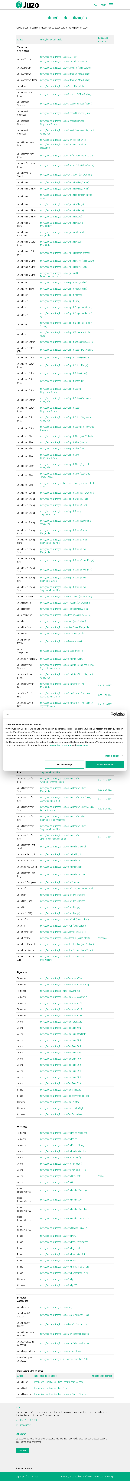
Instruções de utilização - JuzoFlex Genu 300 (60, 1065)
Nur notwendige (64, 764)
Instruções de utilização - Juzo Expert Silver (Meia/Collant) (66, 436)
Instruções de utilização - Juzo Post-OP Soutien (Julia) (64, 1324)
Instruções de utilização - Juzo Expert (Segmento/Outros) (66, 307)
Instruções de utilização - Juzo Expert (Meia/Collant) (63, 282)
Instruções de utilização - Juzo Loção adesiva (60, 1351)
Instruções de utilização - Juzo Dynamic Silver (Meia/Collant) (67, 260)
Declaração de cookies (71, 1476)
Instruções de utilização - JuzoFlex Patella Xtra (61, 1021)
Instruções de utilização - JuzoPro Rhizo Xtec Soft (63, 1254)
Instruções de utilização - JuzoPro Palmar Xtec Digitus (64, 1266)
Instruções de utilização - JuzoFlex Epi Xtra (59, 1102)
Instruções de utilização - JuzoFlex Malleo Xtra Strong (64, 984)
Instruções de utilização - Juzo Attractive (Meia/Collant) (65, 74)
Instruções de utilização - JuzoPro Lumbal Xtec (61, 1199)
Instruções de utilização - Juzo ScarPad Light (60, 854)
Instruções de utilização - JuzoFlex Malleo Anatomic (63, 997)
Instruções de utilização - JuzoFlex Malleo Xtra (61, 978)
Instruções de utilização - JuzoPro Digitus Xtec (61, 1248)
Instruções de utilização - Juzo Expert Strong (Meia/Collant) (67, 492)
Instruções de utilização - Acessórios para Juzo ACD (64, 1359)
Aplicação (102, 938)
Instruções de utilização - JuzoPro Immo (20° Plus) (63, 1170)
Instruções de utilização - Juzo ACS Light (58, 57)
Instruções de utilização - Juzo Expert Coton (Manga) (64, 365)
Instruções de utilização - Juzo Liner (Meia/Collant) (63, 621)
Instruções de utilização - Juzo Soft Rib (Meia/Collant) (64, 919)
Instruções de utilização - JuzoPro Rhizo (58, 1260)
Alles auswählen (105, 764)
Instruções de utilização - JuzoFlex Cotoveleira (61, 1114)
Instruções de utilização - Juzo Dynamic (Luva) (61, 216)
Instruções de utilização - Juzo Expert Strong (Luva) (63, 505)
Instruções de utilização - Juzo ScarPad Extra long (62, 874)
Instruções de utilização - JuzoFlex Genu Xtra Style (63, 1034)
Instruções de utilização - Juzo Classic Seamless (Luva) (65, 113)
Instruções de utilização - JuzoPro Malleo (58, 1139)
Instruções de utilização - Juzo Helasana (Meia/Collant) (65, 602)
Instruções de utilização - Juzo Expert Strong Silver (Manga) (67, 560)
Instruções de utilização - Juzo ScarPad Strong (61, 866)
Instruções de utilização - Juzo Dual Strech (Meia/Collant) (66, 174)
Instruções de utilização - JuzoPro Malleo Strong (62, 1145)
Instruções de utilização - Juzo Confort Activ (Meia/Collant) (66, 155)
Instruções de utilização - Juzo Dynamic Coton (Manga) (65, 253)
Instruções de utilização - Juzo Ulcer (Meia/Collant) (63, 932)
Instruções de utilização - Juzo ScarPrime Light (61, 658)
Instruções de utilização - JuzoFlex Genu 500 (60, 1040)
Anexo (101, 1176)
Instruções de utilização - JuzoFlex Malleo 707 (61, 1015)
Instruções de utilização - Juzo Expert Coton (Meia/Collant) (66, 349)
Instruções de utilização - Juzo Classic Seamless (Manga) (66, 103)
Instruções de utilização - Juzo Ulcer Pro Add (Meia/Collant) (67, 944)
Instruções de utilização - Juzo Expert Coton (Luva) (63, 381)
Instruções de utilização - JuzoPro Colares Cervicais (63, 1228)
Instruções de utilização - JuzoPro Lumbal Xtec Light (63, 1190)
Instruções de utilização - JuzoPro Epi (57, 1279)
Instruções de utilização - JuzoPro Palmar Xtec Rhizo (64, 1273)
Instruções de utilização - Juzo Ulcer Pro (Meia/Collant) (65, 938)
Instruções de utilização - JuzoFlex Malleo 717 (61, 1009)
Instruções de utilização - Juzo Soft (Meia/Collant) (62, 895)
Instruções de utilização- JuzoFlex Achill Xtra (60, 990)
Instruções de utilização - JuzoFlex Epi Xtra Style (62, 1108)
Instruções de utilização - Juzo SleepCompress (61, 650)
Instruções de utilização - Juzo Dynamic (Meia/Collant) (64, 182)
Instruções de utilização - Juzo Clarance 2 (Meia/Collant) (65, 94)
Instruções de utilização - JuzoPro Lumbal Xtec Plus (63, 1209)
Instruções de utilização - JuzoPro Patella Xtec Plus (63, 1151)
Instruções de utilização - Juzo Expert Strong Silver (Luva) (66, 569)
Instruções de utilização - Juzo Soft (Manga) (60, 907)
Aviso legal (109, 1476)
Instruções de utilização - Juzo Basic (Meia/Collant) (63, 86)
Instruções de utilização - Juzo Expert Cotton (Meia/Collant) (67, 342)
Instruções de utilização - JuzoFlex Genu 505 (60, 1046)
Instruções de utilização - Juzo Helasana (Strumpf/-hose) (60, 1394)
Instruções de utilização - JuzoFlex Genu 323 (60, 1071)
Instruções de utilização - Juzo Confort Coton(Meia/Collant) (67, 165)
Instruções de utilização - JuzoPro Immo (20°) (61, 1163)
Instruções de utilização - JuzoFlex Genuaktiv (60, 1052)
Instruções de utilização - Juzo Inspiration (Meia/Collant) (65, 615)
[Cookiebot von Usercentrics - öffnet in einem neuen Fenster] (113, 714)
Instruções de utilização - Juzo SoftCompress (61, 882)
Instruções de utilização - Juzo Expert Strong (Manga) (64, 499)
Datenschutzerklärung (60, 745)
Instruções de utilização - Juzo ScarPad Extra (60, 860)
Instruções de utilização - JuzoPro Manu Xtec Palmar (64, 1242)
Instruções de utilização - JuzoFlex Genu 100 (60, 1058)
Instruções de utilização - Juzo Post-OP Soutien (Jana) (64, 1315)
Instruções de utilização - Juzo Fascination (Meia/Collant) (66, 596)
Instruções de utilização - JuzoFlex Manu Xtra (60, 1089)
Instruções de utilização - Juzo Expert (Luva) (60, 301)
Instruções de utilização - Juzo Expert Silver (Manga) (63, 442)
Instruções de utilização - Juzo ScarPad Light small (63, 846)
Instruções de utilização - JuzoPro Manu (58, 1235)
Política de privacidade (93, 1476)
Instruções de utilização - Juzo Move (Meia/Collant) (63, 633)
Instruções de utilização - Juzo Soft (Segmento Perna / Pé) (66, 888)
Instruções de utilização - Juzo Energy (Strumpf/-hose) (59, 1382)
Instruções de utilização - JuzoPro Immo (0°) (60, 1157)
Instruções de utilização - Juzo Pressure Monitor (62, 641)
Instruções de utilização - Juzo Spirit (50, 1388)
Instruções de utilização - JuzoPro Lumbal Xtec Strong (64, 1218)
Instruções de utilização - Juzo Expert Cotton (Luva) (63, 373)
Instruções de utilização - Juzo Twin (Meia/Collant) (63, 925)
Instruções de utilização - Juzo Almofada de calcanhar (64, 1343)
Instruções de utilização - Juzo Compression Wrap (63, 139)
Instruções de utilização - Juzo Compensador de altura (64, 1334)
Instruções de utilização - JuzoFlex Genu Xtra (60, 1027)
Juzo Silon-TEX (105, 685)
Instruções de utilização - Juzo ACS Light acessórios (64, 61)
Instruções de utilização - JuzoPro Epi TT (58, 1285)
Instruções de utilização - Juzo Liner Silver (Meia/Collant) (65, 627)
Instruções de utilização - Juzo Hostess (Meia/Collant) (64, 609)
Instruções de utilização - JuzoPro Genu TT (59, 1182)
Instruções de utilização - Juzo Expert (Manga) (61, 295)
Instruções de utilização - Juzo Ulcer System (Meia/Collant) (66, 950)
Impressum (82, 745)
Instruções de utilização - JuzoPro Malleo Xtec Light (63, 1133)
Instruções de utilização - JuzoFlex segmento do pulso (64, 1096)
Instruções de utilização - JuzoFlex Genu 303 (60, 1077)
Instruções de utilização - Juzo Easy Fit (57, 1307)
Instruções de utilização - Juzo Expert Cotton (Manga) (64, 357)
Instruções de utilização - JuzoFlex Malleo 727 (61, 1003)
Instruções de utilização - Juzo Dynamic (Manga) (62, 204)
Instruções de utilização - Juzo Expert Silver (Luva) (63, 448)
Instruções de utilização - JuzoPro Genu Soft (60, 1176)
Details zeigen (112, 756)
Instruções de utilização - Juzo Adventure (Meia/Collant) (65, 67)
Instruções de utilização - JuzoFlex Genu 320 (60, 1083)
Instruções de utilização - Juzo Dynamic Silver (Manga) (64, 267)
